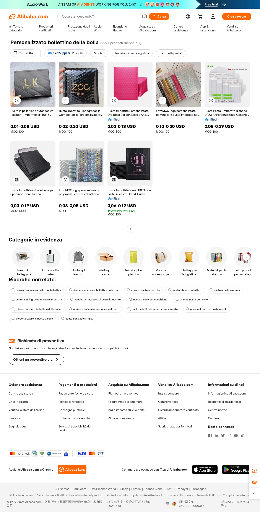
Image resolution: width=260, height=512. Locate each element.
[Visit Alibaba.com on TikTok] (242, 435)
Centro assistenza (21, 393)
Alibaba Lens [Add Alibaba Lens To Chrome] (30, 469)
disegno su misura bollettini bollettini (36, 290)
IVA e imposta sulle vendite (126, 410)
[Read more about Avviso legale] (44, 495)
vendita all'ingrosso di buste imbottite (36, 299)
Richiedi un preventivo (123, 393)
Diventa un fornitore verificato (178, 410)
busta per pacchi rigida (77, 318)
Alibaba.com (178, 469)
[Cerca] (159, 16)
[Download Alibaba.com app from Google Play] (236, 469)
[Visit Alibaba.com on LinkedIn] (216, 435)
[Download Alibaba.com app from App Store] (205, 469)
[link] (254, 470)
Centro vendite (168, 401)
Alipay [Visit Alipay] (124, 489)
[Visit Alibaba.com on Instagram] (229, 435)
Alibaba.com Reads (121, 418)
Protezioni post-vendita (74, 418)
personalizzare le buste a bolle (206, 309)
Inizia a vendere (168, 393)
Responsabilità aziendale (224, 401)
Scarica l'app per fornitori (175, 426)
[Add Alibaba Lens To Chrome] (72, 469)
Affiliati (162, 418)
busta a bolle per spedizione (148, 299)
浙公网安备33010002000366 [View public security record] (191, 503)
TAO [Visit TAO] (169, 489)
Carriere (213, 418)
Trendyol (182, 489)
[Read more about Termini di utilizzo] (207, 495)
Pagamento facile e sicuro (75, 393)
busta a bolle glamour (225, 290)
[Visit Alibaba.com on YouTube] (236, 435)
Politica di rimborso (71, 401)
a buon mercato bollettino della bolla (36, 309)
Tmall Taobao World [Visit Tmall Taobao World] (103, 489)
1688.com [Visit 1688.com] (79, 489)
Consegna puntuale (71, 410)
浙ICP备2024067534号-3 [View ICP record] (235, 503)
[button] (144, 16)
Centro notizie (217, 410)
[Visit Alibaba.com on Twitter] (223, 435)
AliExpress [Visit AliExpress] (62, 489)
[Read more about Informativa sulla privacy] (176, 495)
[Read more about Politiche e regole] (20, 495)
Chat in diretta (18, 401)
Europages (199, 489)
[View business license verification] (167, 504)
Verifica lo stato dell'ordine (26, 410)
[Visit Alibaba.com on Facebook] (210, 435)
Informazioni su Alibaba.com (227, 393)
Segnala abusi (18, 426)
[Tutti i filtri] (23, 53)
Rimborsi (15, 418)
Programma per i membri (125, 401)
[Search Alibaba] (100, 16)
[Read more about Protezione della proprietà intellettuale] (131, 495)
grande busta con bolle (192, 299)
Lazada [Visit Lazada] (136, 489)
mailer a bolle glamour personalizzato (94, 309)
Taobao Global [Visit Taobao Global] (153, 489)
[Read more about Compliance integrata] (236, 495)
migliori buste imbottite (143, 290)
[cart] (201, 17)
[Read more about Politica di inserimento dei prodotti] (79, 495)
